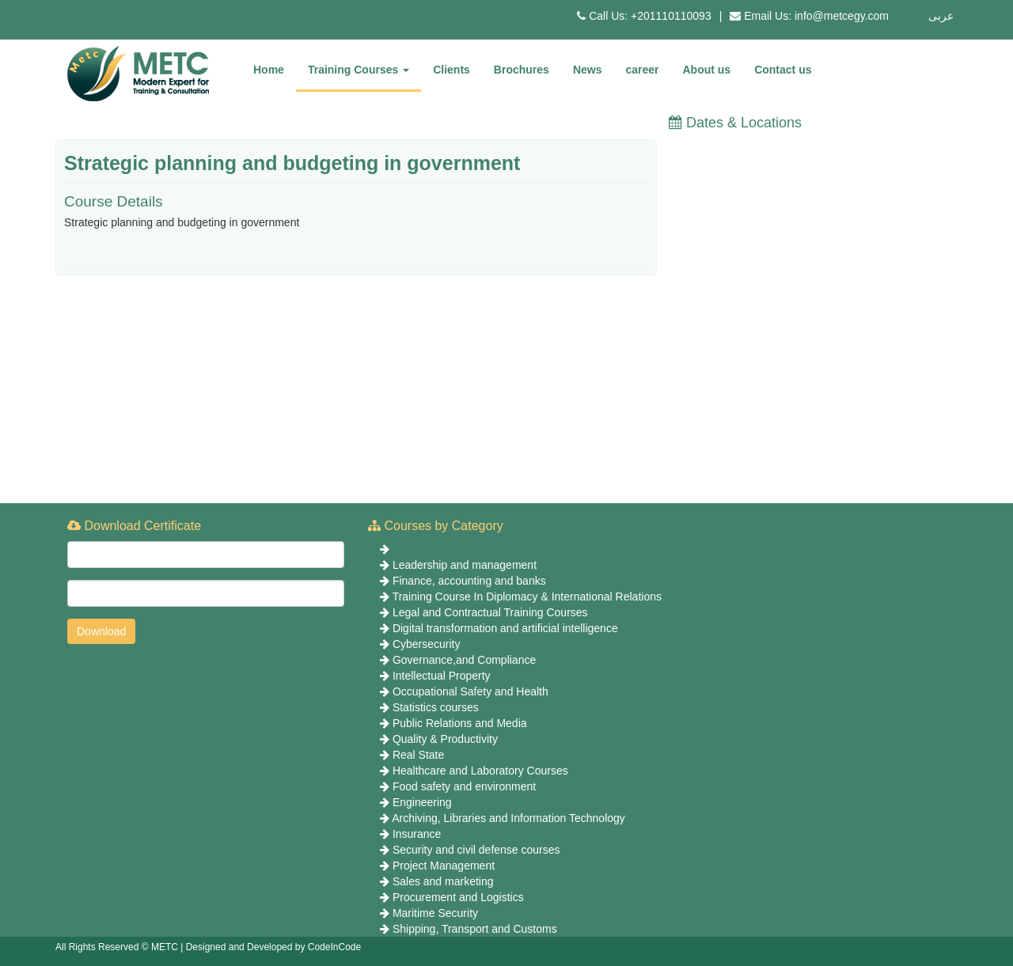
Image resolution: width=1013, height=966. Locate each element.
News (587, 69)
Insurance (417, 834)
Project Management (444, 865)
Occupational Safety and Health (470, 691)
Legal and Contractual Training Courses (490, 612)
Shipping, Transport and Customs (475, 928)
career (641, 69)
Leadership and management (465, 565)
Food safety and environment (464, 786)
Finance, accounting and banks (469, 580)
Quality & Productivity (445, 739)
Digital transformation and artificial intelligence (505, 628)
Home (268, 69)
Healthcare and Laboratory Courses (480, 770)
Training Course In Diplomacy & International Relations (527, 596)
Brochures (521, 69)
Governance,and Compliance (464, 659)
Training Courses (358, 69)
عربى (941, 15)
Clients (451, 69)
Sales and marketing (443, 881)
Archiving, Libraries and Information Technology (508, 818)
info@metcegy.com (842, 15)
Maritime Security (435, 913)
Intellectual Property (442, 675)
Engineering (422, 802)
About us (707, 69)
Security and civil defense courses (476, 849)
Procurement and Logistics (458, 897)
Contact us (782, 69)
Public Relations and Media (460, 723)
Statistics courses (436, 707)
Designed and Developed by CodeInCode (274, 947)
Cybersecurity (427, 644)
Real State (418, 754)
